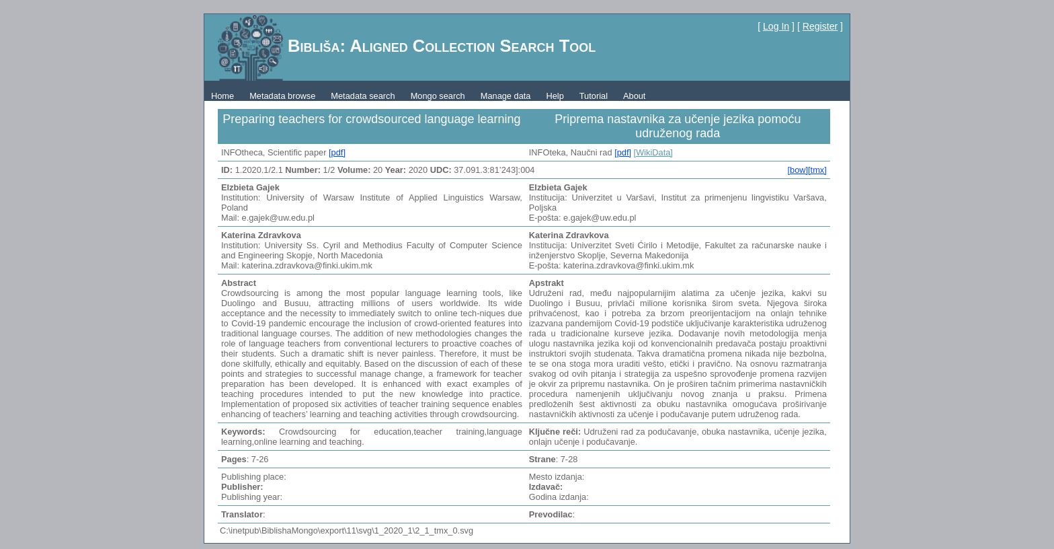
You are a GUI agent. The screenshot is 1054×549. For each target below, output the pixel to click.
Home (222, 96)
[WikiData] (653, 152)
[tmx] (817, 170)
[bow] (797, 170)
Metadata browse (282, 96)
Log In (776, 26)
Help (554, 96)
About (634, 96)
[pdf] (337, 152)
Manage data (506, 96)
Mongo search (438, 96)
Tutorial (593, 96)
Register (820, 26)
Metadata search (363, 96)
